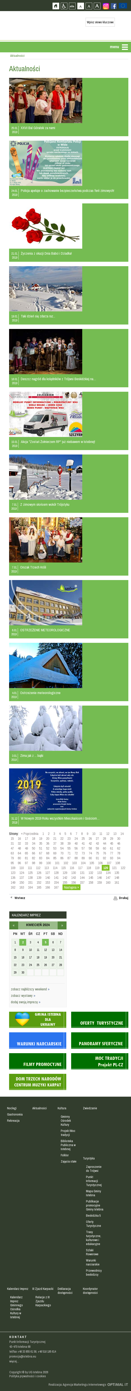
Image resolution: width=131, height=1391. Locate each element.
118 (88, 867)
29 (111, 838)
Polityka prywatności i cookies (27, 1376)
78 (118, 853)
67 (40, 853)
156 (73, 882)
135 (116, 872)
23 (68, 838)
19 (40, 838)
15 (12, 838)
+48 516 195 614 (47, 1352)
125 (30, 872)
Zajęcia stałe (68, 1161)
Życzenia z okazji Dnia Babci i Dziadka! (46, 253)
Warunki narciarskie (93, 1262)
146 (99, 877)
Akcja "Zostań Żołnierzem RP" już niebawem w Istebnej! (58, 441)
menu (114, 46)
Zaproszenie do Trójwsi (94, 1169)
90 (90, 858)
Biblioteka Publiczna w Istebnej (68, 1145)
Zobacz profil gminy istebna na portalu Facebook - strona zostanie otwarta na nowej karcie (114, 6)
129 (65, 872)
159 (99, 882)
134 (108, 872)
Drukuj (123, 898)
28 (104, 838)
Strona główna (55, 6)
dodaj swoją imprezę (26, 1002)
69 (54, 853)
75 (97, 853)
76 (104, 853)
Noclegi (12, 1108)
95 (12, 862)
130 (73, 872)
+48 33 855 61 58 (27, 1352)
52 (47, 848)
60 (104, 848)
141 (56, 877)
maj (62, 925)
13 (114, 833)
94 (118, 858)
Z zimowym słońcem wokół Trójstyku (44, 504)
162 (13, 887)
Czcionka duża (97, 6)
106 (100, 862)
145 (90, 877)
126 (39, 872)
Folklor (65, 1155)
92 (104, 858)
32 (19, 843)
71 (68, 853)
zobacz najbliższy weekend (30, 989)
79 (12, 858)
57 (83, 848)
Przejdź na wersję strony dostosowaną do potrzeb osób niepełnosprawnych (64, 6)
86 (61, 858)
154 (56, 882)
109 (13, 867)
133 (99, 872)
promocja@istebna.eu (22, 1356)
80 (19, 858)
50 (33, 848)
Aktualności (39, 1108)
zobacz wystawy (23, 996)
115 (63, 867)
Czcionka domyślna (80, 6)
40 (76, 843)
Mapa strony (72, 6)
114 (55, 867)
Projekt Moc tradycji (68, 1133)
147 (108, 877)
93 (111, 858)
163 (21, 887)
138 (30, 877)
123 (13, 872)
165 (39, 887)
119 (97, 867)
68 (47, 853)
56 (76, 848)
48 (19, 848)
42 (90, 843)
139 (39, 877)
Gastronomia (15, 1114)
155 (65, 882)
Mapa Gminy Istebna (93, 1193)
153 (47, 882)
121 (114, 867)
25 (83, 838)
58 (90, 848)
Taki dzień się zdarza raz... (38, 316)
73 (83, 853)
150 (21, 882)
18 (33, 838)
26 (90, 838)
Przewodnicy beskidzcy (94, 1273)
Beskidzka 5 (93, 1216)
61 (111, 848)
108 (117, 862)
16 (19, 838)
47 (12, 848)
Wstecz (20, 898)
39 (68, 843)
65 (26, 853)
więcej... (14, 1361)
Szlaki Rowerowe (92, 1252)
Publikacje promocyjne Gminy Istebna (94, 1205)
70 (61, 853)
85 (54, 858)
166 (47, 887)
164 (30, 887)
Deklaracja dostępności (65, 1291)
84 (47, 858)
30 (118, 838)
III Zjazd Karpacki (42, 1289)
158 (90, 882)
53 (54, 848)
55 (68, 848)
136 (13, 877)
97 (26, 862)
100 (48, 862)
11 (100, 833)
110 (21, 867)
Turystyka (89, 1158)
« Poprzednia (29, 833)
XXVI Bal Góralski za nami (38, 127)
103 (74, 862)
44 (104, 843)
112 (38, 867)
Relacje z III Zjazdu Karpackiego (43, 1301)
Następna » (71, 887)
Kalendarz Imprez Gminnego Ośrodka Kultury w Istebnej (16, 1307)
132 (90, 872)
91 (97, 858)
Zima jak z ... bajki (31, 755)
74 (90, 853)
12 (107, 833)
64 (19, 853)
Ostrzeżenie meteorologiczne (40, 692)
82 (33, 858)
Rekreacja (13, 1121)
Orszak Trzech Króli (33, 567)
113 (46, 867)
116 (72, 867)
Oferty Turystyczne (93, 1224)
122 (123, 867)
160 (108, 882)
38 (61, 843)
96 (19, 862)
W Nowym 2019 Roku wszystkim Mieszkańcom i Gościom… (60, 818)
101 (57, 862)
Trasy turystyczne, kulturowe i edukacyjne (93, 1238)
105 (91, 862)
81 (26, 858)
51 (40, 848)
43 (97, 843)
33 (26, 843)
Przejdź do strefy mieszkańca (4, 84)
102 (65, 862)
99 (40, 862)
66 (33, 853)
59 (97, 848)
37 (54, 843)
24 (76, 838)
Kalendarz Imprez (17, 1289)
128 (56, 872)
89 (83, 858)
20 (47, 838)
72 (76, 853)
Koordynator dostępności (90, 1291)
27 (97, 838)
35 (40, 843)
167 (56, 887)
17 (26, 838)
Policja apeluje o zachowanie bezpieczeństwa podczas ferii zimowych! (67, 190)
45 (111, 843)
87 (68, 858)
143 (73, 877)
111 (30, 867)
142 (65, 877)
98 (33, 862)
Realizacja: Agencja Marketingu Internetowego (77, 1385)
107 (109, 862)
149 (13, 882)
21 (54, 838)
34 (33, 843)
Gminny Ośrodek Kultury (66, 1121)
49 (26, 848)
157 (82, 882)
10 (93, 833)
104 (83, 862)
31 (12, 843)
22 (61, 838)
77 (111, 853)
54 (61, 848)
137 (21, 877)
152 (39, 882)
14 (121, 833)
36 (47, 843)
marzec (13, 925)
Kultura (62, 1108)
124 (21, 872)
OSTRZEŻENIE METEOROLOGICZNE (45, 630)
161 (116, 882)
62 (118, 848)
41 (83, 843)
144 (82, 877)
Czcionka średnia (88, 6)
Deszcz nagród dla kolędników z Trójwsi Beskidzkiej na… (58, 378)
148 (116, 877)
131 (82, 872)
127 (47, 872)
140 (47, 877)
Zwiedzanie (90, 1108)
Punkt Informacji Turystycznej (94, 1181)
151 (30, 882)
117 (80, 867)
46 (118, 843)
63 (12, 853)
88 (76, 858)
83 (40, 858)
